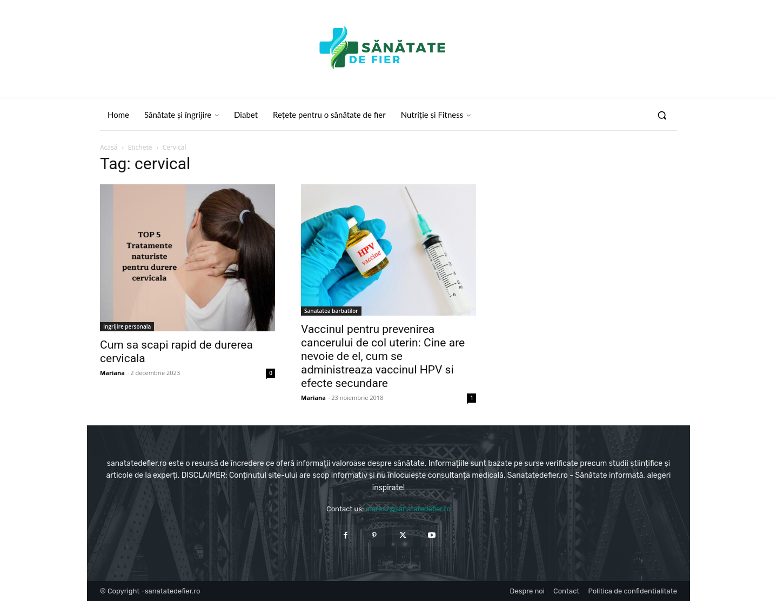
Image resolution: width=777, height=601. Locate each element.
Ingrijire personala (127, 326)
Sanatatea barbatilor (331, 311)
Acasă (108, 147)
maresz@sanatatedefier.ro (408, 509)
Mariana (112, 373)
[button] (662, 115)
